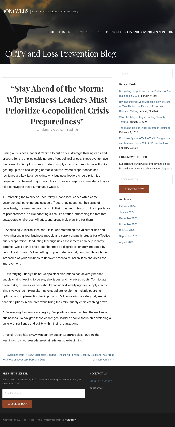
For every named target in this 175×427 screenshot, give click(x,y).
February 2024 (127, 206)
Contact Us (84, 32)
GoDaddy (71, 420)
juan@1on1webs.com (101, 381)
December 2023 (128, 218)
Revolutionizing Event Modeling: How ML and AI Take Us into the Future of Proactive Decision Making (144, 106)
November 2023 (128, 224)
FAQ (99, 32)
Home (51, 32)
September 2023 (128, 236)
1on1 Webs (16, 10)
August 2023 (126, 242)
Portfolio (113, 32)
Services (65, 32)
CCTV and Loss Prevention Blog (149, 32)
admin (73, 129)
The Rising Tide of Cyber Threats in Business (144, 127)
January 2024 (126, 212)
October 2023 (127, 230)
